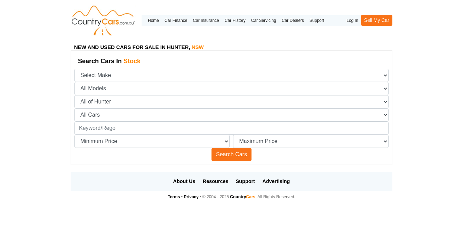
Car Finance (176, 20)
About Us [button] (184, 181)
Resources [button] (216, 181)
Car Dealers (293, 20)
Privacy (191, 196)
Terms (174, 196)
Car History (235, 20)
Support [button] (245, 181)
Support (317, 20)
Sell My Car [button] (376, 20)
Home (153, 20)
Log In (352, 20)
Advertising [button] (276, 181)
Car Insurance (206, 20)
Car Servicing (263, 20)
